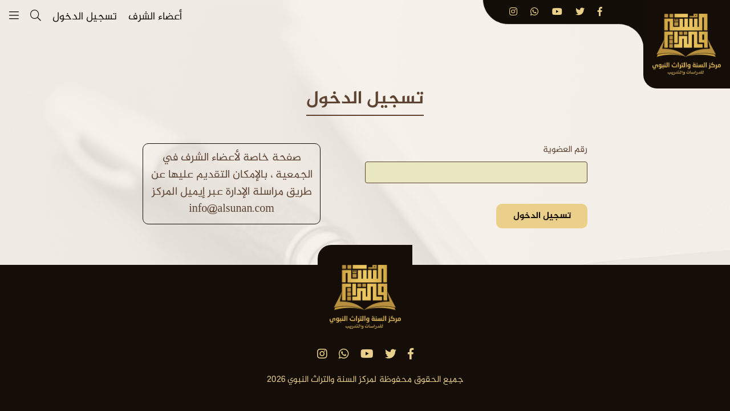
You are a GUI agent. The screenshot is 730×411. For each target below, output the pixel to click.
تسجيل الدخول (84, 17)
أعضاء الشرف (155, 17)
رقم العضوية (565, 150)
